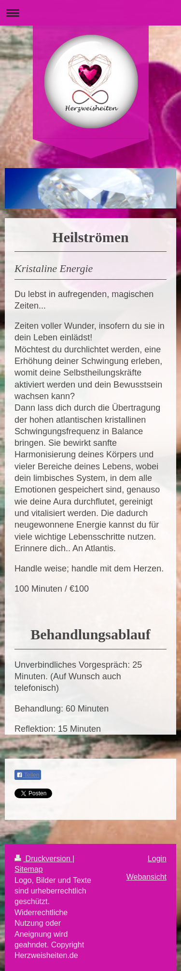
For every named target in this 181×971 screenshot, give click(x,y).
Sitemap (28, 869)
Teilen (27, 775)
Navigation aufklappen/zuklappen (90, 12)
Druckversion (43, 858)
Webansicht (146, 877)
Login (157, 858)
